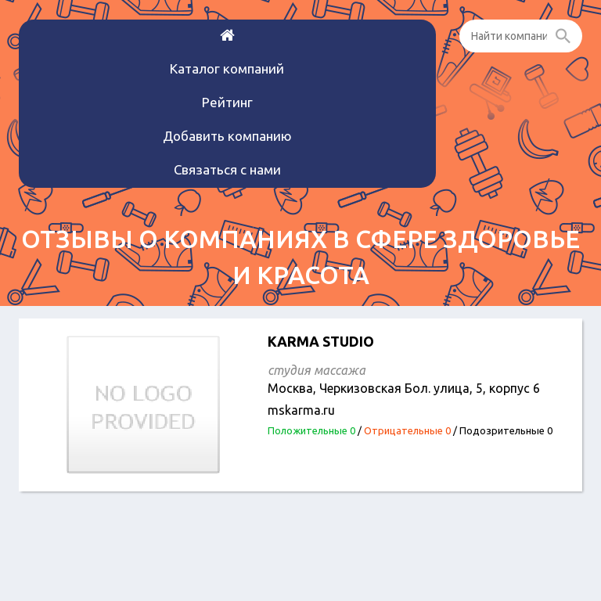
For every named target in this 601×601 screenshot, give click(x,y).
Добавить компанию (227, 135)
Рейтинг (227, 102)
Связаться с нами (227, 169)
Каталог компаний (227, 68)
